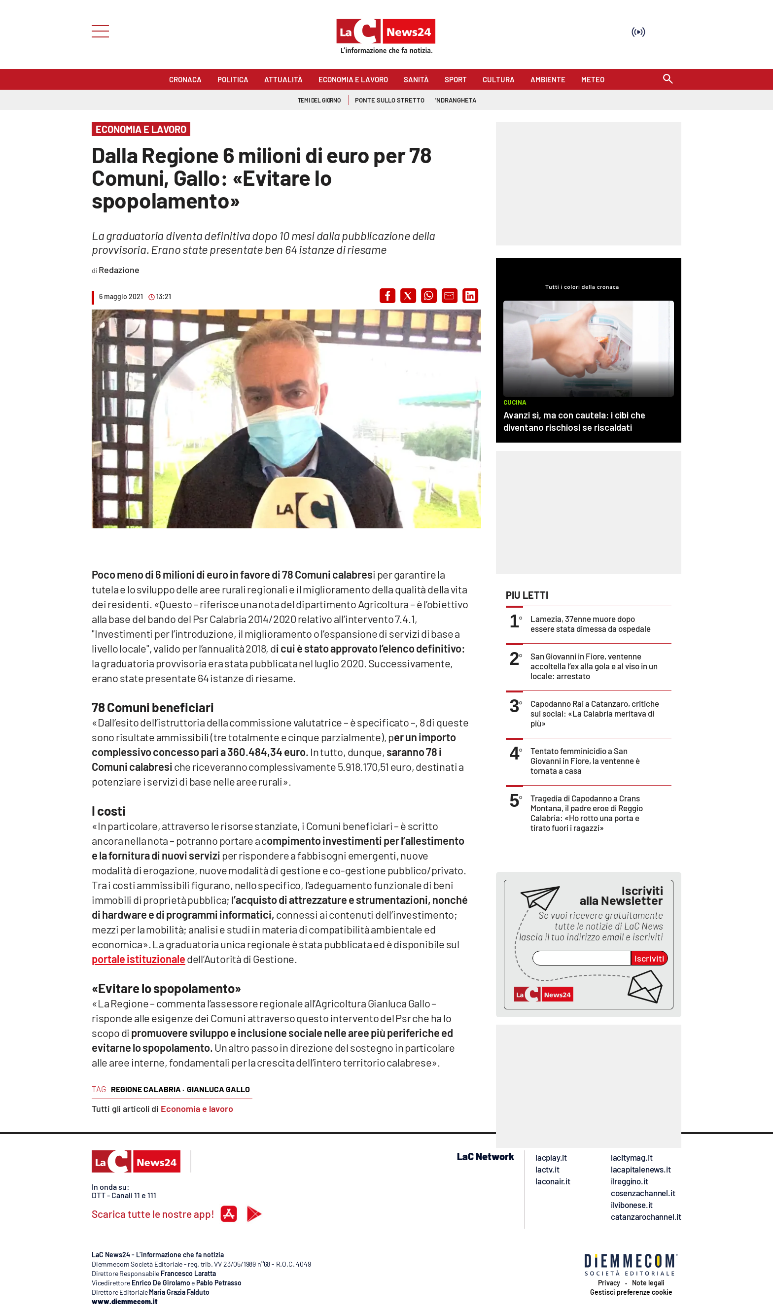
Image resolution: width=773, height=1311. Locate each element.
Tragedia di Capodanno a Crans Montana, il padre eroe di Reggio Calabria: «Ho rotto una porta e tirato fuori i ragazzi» (586, 812)
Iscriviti (649, 958)
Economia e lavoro (197, 1108)
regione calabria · (147, 1089)
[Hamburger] (97, 30)
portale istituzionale (138, 958)
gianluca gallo (218, 1089)
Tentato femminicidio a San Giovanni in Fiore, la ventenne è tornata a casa (585, 760)
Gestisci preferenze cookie (631, 1292)
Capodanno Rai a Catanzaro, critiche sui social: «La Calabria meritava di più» (594, 713)
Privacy (609, 1282)
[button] (387, 295)
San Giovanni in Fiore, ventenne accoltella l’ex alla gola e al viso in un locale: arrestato (594, 666)
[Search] (668, 79)
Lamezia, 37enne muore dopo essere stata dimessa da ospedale (590, 623)
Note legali (648, 1282)
